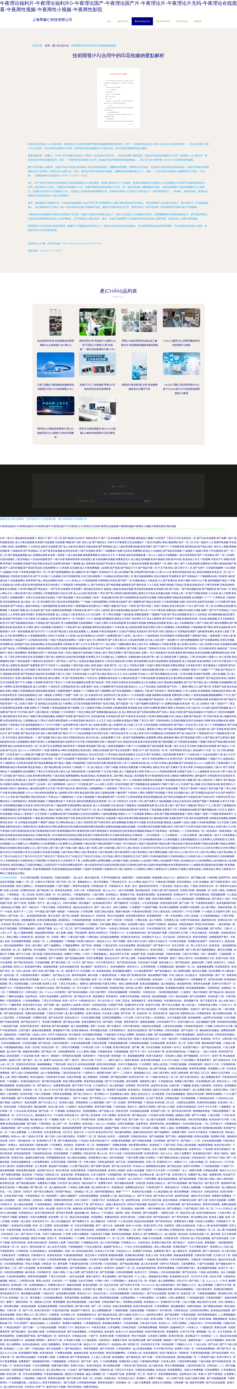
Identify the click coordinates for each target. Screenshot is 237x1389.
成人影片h (138, 635)
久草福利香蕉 (123, 1348)
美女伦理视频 (128, 538)
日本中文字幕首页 (198, 1132)
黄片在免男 (54, 915)
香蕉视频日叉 (139, 1000)
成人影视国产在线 (20, 644)
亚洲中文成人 (78, 1365)
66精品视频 (142, 699)
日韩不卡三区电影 (131, 1128)
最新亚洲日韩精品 (185, 652)
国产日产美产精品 (193, 682)
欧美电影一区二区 (19, 1297)
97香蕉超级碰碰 (58, 707)
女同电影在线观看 (27, 822)
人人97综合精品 (147, 686)
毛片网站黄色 (63, 822)
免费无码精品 (91, 1386)
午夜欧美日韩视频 (166, 881)
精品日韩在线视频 (80, 1217)
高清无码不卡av (41, 1221)
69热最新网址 (78, 763)
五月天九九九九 (25, 1115)
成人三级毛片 (124, 1068)
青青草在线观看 (211, 1204)
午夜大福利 (90, 1161)
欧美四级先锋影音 (136, 915)
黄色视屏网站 (141, 661)
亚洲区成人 (22, 780)
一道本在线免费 (76, 1276)
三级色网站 (29, 1378)
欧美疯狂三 (156, 1144)
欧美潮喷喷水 (173, 1123)
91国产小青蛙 (201, 623)
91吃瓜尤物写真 (199, 932)
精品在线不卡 (89, 1183)
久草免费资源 (44, 1229)
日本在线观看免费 (81, 1043)
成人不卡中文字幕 (54, 1089)
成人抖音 (159, 805)
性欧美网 (140, 1208)
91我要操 (90, 690)
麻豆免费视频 (181, 1191)
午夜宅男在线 (43, 669)
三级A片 (217, 767)
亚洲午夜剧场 (93, 1013)
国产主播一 (29, 1327)
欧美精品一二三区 (14, 1348)
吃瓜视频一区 (88, 970)
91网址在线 (141, 920)
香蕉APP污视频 (199, 669)
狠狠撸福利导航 (41, 1361)
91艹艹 (209, 597)
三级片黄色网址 (77, 898)
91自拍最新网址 (16, 580)
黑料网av (41, 1340)
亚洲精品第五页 (164, 678)
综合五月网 (215, 1276)
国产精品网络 (23, 797)
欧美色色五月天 (110, 1009)
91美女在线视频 (82, 597)
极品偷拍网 (40, 1106)
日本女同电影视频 (85, 1225)
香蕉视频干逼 (191, 1000)
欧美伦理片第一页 (139, 1077)
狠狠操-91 (78, 690)
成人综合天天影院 (57, 1246)
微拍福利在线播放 (210, 1030)
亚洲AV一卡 (127, 695)
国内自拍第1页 (38, 1246)
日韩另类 (112, 1221)
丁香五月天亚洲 (44, 771)
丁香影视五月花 (16, 724)
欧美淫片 (109, 1268)
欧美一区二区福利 (93, 1378)
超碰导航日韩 (208, 920)
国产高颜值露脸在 (206, 949)
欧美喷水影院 (65, 606)
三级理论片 (17, 1102)
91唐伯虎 (149, 1102)
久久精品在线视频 (47, 1327)
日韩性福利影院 (106, 1161)
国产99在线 (20, 903)
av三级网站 (92, 924)
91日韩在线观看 (134, 797)
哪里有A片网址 (155, 729)
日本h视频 (104, 924)
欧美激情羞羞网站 (196, 987)
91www (49, 992)
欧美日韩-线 (29, 1229)
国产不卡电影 (199, 1115)
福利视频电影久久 (35, 724)
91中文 (227, 695)
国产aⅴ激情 (125, 1314)
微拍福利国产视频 (212, 1043)
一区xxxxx (151, 555)
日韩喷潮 (54, 1314)
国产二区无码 (117, 797)
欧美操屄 (110, 1331)
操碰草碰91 (128, 877)
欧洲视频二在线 (89, 1297)
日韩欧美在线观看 (97, 1170)
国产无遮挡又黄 (209, 1000)
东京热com (164, 1323)
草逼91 (42, 898)
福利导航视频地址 (105, 1191)
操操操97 (168, 1340)
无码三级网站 (179, 1323)
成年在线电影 (117, 1157)
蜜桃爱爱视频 (90, 555)
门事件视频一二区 (127, 1229)
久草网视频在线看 (25, 648)
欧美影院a (160, 1017)
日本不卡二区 (185, 567)
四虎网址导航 (218, 1136)
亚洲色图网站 (74, 805)
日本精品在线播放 (203, 767)
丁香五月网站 (83, 712)
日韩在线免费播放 (89, 1195)
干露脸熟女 (131, 805)
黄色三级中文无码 (137, 941)
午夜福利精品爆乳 (119, 1098)
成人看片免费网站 (75, 1013)
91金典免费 (66, 724)
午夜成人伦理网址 (205, 1221)
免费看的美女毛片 (135, 1187)
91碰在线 (134, 563)
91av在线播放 (63, 665)
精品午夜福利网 (18, 767)
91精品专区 (48, 1293)
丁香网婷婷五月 (15, 992)
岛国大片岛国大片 (158, 941)
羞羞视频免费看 (205, 966)
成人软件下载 (14, 1051)
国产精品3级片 (205, 546)
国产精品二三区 (9, 1268)
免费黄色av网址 (58, 750)
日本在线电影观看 (171, 1272)
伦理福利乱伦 (26, 1212)
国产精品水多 (67, 788)
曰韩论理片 (178, 911)
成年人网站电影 (225, 1178)
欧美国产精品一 (192, 1047)
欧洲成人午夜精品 (35, 623)
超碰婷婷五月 (177, 1327)
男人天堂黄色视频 (19, 983)
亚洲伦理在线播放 (207, 1102)
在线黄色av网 (119, 1344)
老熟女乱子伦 (135, 1280)
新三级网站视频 (182, 970)
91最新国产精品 (198, 635)
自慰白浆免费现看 (122, 1306)
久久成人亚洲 (136, 733)
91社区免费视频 (41, 1365)
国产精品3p (223, 746)
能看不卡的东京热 (54, 1060)
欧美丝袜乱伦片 (151, 1038)
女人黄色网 (41, 1166)
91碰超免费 (60, 805)
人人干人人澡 (48, 979)
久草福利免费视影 (206, 822)
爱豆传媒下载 (216, 788)
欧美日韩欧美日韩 (155, 1331)
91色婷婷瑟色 (151, 635)
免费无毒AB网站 (60, 1365)
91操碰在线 (16, 550)
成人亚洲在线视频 (143, 1348)
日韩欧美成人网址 (208, 1004)
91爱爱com (212, 656)
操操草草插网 (197, 1382)
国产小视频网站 (53, 945)
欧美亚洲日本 (160, 1013)
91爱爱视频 (79, 606)
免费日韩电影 (167, 584)
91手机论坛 (52, 797)
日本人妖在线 (23, 970)
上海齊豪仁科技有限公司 (126, 501)
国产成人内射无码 (68, 546)
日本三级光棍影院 (91, 576)
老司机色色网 (215, 979)
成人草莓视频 (205, 1285)
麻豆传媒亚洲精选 (168, 1178)
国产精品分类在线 (151, 601)
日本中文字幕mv (144, 1017)
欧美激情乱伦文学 (180, 1276)
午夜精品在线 (93, 890)
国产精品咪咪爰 (188, 1178)
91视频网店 (225, 1106)
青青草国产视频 (103, 1106)
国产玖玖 (216, 792)
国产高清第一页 (64, 729)
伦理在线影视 (10, 720)
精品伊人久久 (104, 941)
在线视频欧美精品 (57, 898)
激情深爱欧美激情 (45, 690)
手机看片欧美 (88, 1119)
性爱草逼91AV (156, 703)
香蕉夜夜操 (82, 1102)
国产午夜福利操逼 (80, 1357)
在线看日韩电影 (156, 954)
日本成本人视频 (111, 1013)
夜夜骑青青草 (72, 559)
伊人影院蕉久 (64, 894)
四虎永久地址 (181, 886)
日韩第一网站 (58, 937)
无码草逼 (101, 915)
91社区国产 (159, 538)
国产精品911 (180, 1242)
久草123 (126, 763)
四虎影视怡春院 (136, 1161)
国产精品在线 (174, 1166)
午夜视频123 (56, 712)
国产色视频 (44, 737)
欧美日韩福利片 (223, 1149)
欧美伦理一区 (144, 1013)
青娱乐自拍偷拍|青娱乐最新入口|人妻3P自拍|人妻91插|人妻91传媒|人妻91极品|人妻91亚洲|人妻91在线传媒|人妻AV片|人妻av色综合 (70, 847)
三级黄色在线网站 (186, 1102)
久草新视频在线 (26, 690)
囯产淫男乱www (98, 1098)
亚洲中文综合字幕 (72, 1344)
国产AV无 (28, 1310)
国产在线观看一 (152, 1212)
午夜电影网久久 (81, 584)
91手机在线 (87, 1047)
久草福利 (64, 567)
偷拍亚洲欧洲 (37, 1038)
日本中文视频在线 (153, 733)
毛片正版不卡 (84, 987)
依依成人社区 (138, 928)
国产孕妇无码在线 (24, 962)
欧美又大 (192, 614)
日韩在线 (152, 580)
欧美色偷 (32, 1111)
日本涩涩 (62, 1183)
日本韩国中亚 (44, 1272)
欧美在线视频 (202, 652)
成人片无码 (152, 763)
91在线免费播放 (32, 1000)
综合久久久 (169, 877)
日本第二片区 (136, 801)
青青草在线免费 (202, 983)
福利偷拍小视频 (144, 538)
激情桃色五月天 (43, 1115)
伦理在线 (140, 1183)
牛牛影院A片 (210, 712)
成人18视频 (125, 771)
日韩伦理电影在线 (178, 1149)
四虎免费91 (77, 589)
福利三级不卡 (115, 1060)
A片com (29, 792)
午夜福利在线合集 (42, 1153)
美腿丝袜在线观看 (206, 746)
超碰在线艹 (223, 648)
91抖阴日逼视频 (178, 1064)
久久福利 (206, 707)
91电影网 (150, 1259)
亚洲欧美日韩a (105, 1119)
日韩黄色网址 (163, 720)
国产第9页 (10, 712)
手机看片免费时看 (52, 1021)
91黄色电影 (51, 652)
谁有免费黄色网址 (168, 1374)
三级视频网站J (96, 788)
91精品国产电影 (10, 1026)
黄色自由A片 (88, 915)
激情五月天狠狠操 (75, 1374)
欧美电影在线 (135, 707)
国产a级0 (76, 542)
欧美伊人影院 (222, 631)
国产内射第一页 (190, 1030)
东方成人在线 (152, 640)
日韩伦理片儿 (216, 941)
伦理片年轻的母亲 (190, 920)
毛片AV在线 (115, 1153)
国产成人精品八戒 (212, 1009)
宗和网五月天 (93, 656)
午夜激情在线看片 (206, 903)
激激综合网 (198, 962)
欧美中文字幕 (64, 1208)
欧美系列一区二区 (177, 1043)
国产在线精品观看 (75, 958)
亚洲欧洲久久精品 (129, 1361)
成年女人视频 (221, 546)
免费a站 (84, 983)
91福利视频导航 (49, 606)
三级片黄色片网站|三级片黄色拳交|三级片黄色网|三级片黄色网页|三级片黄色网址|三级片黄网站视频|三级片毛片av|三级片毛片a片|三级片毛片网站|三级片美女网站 (146, 852)
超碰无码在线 (130, 741)
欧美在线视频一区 (64, 1225)
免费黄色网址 (187, 775)
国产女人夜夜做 (99, 729)
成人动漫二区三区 (133, 724)
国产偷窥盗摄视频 (17, 555)
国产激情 (32, 1123)
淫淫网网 (5, 644)
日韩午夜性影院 (131, 1026)
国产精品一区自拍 (183, 724)
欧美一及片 (47, 784)
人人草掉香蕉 (35, 1132)
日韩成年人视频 (173, 1055)
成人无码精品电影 (127, 898)
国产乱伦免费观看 (52, 746)
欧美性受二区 (188, 1293)
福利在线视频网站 (184, 1289)
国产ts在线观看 (66, 758)
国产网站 (208, 627)
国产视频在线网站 (89, 1369)
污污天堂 (229, 1161)
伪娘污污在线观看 (152, 1238)
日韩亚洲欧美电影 (177, 1119)
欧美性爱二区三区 (165, 1102)
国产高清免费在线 (200, 894)
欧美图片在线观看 (44, 542)
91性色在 (84, 1140)
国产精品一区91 (119, 780)
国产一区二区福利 (224, 555)
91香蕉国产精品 (207, 1357)
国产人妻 (203, 1200)
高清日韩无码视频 (75, 656)
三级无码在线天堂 (118, 733)
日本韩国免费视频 (148, 1327)
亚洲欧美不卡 (181, 894)
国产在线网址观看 (198, 699)
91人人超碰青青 (200, 771)
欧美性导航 (26, 1094)
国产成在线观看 (155, 746)
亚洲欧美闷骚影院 (224, 1289)
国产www (94, 784)
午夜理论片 (122, 801)
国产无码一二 (174, 686)
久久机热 (213, 593)
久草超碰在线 (166, 1081)
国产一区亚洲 (114, 920)
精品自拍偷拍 (37, 1323)
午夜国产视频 (150, 907)
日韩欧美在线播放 (145, 1369)
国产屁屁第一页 (124, 703)
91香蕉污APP (137, 750)
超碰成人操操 (111, 589)
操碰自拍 (77, 1208)
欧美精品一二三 (210, 1335)
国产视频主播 (198, 877)
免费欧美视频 (172, 703)
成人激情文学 (180, 1251)
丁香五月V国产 (147, 720)
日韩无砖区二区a (34, 992)
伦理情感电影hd (38, 1285)
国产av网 (190, 949)
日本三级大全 (193, 707)
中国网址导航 (40, 1017)
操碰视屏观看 (50, 966)
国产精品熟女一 (41, 589)
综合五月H (182, 1280)
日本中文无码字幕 (152, 1200)
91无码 (225, 1115)
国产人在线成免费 (190, 563)
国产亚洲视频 (107, 1272)
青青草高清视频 (198, 1068)
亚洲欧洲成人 (140, 580)
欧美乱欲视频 (86, 661)
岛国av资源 (90, 665)
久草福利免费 (23, 1017)
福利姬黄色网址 (206, 631)
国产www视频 (22, 754)
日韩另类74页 (229, 1038)
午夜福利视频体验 (54, 1374)
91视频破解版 (59, 1361)
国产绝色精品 (28, 673)
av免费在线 (63, 1357)
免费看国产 (25, 1361)
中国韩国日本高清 (107, 580)
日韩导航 (127, 1318)
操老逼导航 (67, 1174)
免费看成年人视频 (184, 1221)
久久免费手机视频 (219, 542)
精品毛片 (91, 720)
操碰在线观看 (74, 1285)
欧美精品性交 (197, 584)
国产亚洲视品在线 (200, 792)
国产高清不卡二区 (86, 809)
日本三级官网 (30, 1208)
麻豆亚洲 (30, 1272)
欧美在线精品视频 (16, 1123)
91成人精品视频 (74, 555)
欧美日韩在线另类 (143, 1306)
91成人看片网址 (27, 1009)
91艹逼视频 (70, 1280)
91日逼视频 (140, 746)
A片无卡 (76, 962)
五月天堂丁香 (52, 788)
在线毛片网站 (7, 1038)
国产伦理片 (216, 928)
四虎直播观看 (61, 1153)
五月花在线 (169, 937)
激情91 (173, 958)
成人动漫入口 (54, 903)
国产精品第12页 (197, 716)
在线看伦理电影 (25, 1166)
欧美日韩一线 (14, 1374)
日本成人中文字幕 (105, 1251)
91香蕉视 (121, 555)
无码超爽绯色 (229, 945)
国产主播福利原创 (68, 1140)
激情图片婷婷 (104, 1072)
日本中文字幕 (187, 1331)
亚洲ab (170, 623)
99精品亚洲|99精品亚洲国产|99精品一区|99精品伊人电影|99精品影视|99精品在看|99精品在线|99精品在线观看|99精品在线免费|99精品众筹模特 (159, 843)
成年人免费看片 (183, 1153)
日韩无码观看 (58, 1161)
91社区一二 (100, 1060)
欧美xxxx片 (122, 1331)
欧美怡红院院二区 (123, 576)
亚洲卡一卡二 (12, 729)
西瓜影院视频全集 (153, 797)
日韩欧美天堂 (216, 1132)
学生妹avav (144, 673)
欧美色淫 (48, 563)
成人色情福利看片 (166, 1285)
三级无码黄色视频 (187, 1361)
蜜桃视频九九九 (143, 1072)
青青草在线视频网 (38, 1276)
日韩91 (13, 1140)
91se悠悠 (207, 911)
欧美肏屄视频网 (219, 1225)
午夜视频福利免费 (187, 809)
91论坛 (128, 1246)
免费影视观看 (141, 614)
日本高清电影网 (117, 623)
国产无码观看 (154, 1340)
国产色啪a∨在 (107, 1111)
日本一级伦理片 (170, 1038)
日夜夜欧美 (69, 644)
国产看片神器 (82, 1306)
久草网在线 (219, 597)
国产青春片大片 (162, 945)
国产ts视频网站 (103, 690)
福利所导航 (82, 788)
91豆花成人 (140, 729)
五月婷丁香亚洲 (155, 1098)
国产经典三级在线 (136, 648)
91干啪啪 (213, 813)
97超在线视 (59, 775)
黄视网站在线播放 (78, 648)
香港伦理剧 (149, 627)
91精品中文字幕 (35, 1136)
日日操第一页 (98, 614)
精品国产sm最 (156, 1204)
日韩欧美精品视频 (178, 1068)
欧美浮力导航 (153, 1004)
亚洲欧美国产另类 (65, 818)
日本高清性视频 (213, 1323)
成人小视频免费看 (24, 932)
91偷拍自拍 (73, 911)
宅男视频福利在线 (56, 1157)
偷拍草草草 (69, 746)
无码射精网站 (85, 623)
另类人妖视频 (114, 720)
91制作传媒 (77, 665)
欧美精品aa (112, 894)
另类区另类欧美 (119, 682)
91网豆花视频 (113, 614)
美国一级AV (173, 563)
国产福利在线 (138, 584)
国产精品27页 (49, 1051)
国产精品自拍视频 (78, 1259)
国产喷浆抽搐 (187, 737)
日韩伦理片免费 (203, 1255)
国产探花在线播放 (78, 992)
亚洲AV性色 (222, 958)
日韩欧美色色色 (139, 1136)
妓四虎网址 (213, 1272)
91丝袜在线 (193, 754)
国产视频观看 (191, 1055)
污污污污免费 (52, 724)
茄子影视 (37, 954)
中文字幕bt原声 (25, 712)
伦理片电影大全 (186, 1021)
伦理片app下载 (199, 580)
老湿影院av (64, 920)
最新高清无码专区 (149, 886)
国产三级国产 (83, 669)
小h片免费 (220, 601)
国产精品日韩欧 (72, 1021)
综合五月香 (66, 593)
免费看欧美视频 (30, 1068)
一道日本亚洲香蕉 (187, 555)
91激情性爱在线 (108, 975)
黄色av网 (231, 690)
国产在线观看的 (71, 813)
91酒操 (122, 975)
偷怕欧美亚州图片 (143, 546)
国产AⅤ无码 (39, 1259)
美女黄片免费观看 (38, 780)
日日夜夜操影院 (13, 1208)
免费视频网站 (72, 775)
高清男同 (88, 822)
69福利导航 (24, 1034)
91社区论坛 (91, 678)
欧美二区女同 (103, 780)
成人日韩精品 (73, 780)
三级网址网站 (61, 1268)
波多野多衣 (142, 1123)
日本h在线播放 (201, 881)
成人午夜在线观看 (24, 542)
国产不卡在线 (40, 576)
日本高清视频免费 (120, 1293)
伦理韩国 (131, 1085)
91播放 (36, 818)
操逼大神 (174, 1013)
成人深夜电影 (88, 563)
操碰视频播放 (44, 1064)
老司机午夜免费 (64, 1212)
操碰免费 (120, 1225)
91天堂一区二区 (211, 750)
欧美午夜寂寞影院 (158, 661)
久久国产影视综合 (167, 580)
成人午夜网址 (65, 703)
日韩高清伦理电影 (50, 1068)
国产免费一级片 (224, 538)
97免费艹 (68, 695)
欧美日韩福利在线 (176, 1051)
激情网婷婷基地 (201, 1111)
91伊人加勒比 (190, 690)
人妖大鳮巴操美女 (66, 1136)
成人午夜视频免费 (106, 809)
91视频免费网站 (72, 945)
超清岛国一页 (42, 937)
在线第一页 (38, 941)
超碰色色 (173, 924)
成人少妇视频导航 (184, 623)
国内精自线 (191, 546)
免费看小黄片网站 (185, 1081)
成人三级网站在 (118, 656)
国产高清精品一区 (66, 987)
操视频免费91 (17, 597)
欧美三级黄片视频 (195, 1378)
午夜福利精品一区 (35, 1195)
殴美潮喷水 (99, 996)
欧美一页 (13, 822)
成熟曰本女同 (127, 1009)
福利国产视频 (44, 928)
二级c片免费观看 (142, 1382)
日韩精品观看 (182, 635)
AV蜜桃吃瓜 (9, 763)
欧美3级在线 (63, 1170)
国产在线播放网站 (209, 640)
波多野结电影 (182, 1195)
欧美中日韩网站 (192, 1166)
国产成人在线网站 (32, 593)
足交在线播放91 (135, 542)
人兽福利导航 (93, 771)
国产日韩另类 (74, 1378)
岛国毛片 (195, 1009)
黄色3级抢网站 (170, 542)
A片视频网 (104, 686)
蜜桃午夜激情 (162, 665)
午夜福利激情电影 (82, 920)
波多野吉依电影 (205, 601)
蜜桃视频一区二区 (206, 1331)
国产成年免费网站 (219, 623)
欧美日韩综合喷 (122, 1047)
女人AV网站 (135, 881)
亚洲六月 (52, 1238)
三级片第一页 (14, 1310)
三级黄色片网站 (93, 707)
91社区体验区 (111, 1263)
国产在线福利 (190, 797)
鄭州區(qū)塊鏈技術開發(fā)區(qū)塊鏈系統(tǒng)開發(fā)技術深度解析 (55, 433)
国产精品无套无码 (30, 733)
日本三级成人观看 (178, 716)
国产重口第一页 (39, 1187)
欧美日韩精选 (170, 1200)
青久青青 (188, 767)
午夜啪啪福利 (75, 1246)
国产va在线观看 (27, 1268)
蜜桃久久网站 (119, 924)
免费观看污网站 (154, 737)
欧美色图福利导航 (226, 903)
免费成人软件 (156, 682)
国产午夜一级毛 (90, 1361)
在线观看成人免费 (106, 1229)
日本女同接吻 (153, 1047)
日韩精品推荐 (166, 724)
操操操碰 (30, 1340)
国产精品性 (69, 538)
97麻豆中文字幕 (223, 1285)
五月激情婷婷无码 (136, 932)
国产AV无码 (93, 610)
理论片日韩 (87, 1060)
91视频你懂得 (123, 644)
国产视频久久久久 (187, 1285)
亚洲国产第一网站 (113, 699)
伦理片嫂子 (25, 1030)
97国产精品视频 (64, 597)
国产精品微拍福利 (26, 1183)
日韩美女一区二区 (33, 1089)
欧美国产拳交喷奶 (12, 618)
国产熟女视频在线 (160, 673)
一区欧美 (126, 1365)
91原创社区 (54, 686)
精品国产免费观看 (30, 665)
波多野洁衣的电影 (213, 1017)
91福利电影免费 (176, 949)
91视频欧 (54, 1119)
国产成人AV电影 (166, 1106)
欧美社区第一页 (178, 758)
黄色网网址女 (20, 635)
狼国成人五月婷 (43, 1301)
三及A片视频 (189, 1301)
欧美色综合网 (70, 550)
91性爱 (67, 1234)
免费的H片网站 (72, 954)
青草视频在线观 (99, 1030)
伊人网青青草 (100, 640)
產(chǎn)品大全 (142, 21)
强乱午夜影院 (200, 992)
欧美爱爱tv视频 (21, 707)
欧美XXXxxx (138, 1314)
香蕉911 (100, 550)
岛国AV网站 (59, 1272)
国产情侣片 (199, 805)
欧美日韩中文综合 (33, 1004)
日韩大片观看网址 (165, 627)
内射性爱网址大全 (160, 758)
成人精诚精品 (168, 983)
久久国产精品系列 (80, 1166)
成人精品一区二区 (30, 601)
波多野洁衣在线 (159, 1085)
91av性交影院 (125, 1221)
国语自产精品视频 (137, 1204)
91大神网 (80, 1238)
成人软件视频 (28, 669)
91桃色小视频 (192, 813)
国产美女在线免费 (120, 750)
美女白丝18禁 (217, 771)
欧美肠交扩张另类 (165, 652)
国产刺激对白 (98, 818)
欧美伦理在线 (176, 1335)
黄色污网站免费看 (162, 898)
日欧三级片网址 (161, 1072)
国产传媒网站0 (162, 1132)
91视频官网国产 (64, 690)
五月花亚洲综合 (175, 648)
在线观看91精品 (114, 818)
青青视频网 (59, 1301)
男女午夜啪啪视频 (175, 1365)
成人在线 (223, 1000)
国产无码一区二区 (66, 881)
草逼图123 (74, 949)
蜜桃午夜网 (167, 707)
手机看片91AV (117, 932)
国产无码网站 (153, 754)
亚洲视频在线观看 (175, 987)
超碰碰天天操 (10, 572)
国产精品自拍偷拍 (193, 712)
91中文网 (128, 1017)
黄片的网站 (162, 1259)
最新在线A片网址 (124, 661)
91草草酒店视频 (27, 572)
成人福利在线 (156, 1365)
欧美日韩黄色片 (80, 754)
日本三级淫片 (82, 1200)
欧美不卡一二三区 (24, 911)
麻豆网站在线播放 (26, 1357)
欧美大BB (5, 623)
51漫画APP (221, 703)
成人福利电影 (117, 1085)
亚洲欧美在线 (28, 890)
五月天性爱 (191, 1318)
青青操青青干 (226, 813)
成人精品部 (170, 1234)
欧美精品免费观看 (48, 1306)
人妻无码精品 (22, 559)
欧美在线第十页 (33, 1289)
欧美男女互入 (102, 966)
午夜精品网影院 (44, 648)
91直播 (80, 640)
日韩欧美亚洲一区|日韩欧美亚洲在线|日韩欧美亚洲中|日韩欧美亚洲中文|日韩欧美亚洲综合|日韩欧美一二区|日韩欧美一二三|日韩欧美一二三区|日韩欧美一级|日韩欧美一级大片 (129, 835)
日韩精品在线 (79, 1335)
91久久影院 (153, 584)
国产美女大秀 (212, 1183)
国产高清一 (102, 928)
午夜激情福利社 (82, 894)
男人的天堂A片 (106, 1000)
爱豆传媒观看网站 (143, 576)
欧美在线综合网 (169, 903)
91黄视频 (60, 1111)
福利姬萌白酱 (74, 1178)
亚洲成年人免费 (57, 1242)
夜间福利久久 (141, 949)
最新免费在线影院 (26, 1170)
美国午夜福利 (132, 1060)
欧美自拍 (161, 1369)
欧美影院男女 (223, 966)
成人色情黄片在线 (209, 644)
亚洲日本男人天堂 (153, 1225)
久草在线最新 (150, 724)
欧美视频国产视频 (29, 1352)
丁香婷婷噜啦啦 (13, 1089)
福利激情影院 (226, 1242)
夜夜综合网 (220, 1327)
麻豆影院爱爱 (12, 669)
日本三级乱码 (176, 975)
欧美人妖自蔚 (11, 890)
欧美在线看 (10, 1106)
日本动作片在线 (148, 1323)
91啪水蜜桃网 (102, 797)
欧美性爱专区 (151, 1153)
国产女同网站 (156, 1030)
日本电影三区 (68, 1314)
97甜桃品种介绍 (205, 733)
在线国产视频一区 (96, 1089)
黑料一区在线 (98, 1026)
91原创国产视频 (16, 610)
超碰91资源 (103, 665)
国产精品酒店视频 (130, 1263)
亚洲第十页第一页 (185, 1348)
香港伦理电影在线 (182, 572)
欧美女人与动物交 (152, 550)
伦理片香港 (73, 792)
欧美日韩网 (157, 1318)
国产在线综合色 (222, 1060)
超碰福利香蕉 (8, 1128)
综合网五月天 (139, 618)
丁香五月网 (14, 656)
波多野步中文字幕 (75, 741)
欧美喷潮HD (89, 1055)
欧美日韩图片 (16, 1178)
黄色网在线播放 (36, 801)
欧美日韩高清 (94, 1365)
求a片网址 (28, 627)
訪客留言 (198, 21)
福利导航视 (95, 983)
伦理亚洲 (103, 1255)
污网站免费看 (164, 597)
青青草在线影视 (81, 886)
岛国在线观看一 (63, 877)
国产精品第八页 (45, 890)
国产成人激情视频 (82, 627)
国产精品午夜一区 (147, 567)
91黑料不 (218, 780)
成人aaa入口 (110, 890)
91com (129, 729)
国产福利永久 (99, 542)
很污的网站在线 (199, 1217)
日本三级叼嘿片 (98, 992)
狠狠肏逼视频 (147, 1021)
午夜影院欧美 (122, 1335)
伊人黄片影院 (229, 1251)
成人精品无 (97, 767)
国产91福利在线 (211, 1251)
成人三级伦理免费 (123, 546)
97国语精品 (44, 1123)
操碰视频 (212, 618)
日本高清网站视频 (91, 1017)
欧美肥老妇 (74, 750)
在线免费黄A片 (51, 567)
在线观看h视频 (63, 542)
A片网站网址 (145, 767)
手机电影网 (81, 932)
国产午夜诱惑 (215, 1374)
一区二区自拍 (27, 894)
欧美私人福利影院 (202, 1085)
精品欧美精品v (88, 775)
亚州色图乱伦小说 (90, 635)
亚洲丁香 (217, 1055)
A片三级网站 (172, 669)
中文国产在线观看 (99, 1259)
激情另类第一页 (24, 1301)
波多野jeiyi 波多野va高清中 (76, 1004)
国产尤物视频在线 (139, 784)
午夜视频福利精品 (14, 1047)
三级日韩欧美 (41, 712)
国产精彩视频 (113, 584)
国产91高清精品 (205, 555)
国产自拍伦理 (171, 890)
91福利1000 (227, 1166)
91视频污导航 (205, 741)
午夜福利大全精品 (45, 987)
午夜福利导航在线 (194, 1026)
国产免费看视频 (99, 712)
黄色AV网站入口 (25, 1314)
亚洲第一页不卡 (36, 903)
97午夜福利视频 (170, 601)
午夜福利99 (152, 1310)
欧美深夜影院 (151, 1352)
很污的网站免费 (137, 1340)
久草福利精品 (96, 1331)
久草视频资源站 (51, 593)
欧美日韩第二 (158, 949)
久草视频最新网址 (37, 635)
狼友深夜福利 (27, 1144)
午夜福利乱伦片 (87, 1000)
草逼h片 (202, 1374)
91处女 (88, 640)
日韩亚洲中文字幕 (178, 932)
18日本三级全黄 (141, 788)
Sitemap (155, 501)
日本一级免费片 (209, 954)
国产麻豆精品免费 (52, 1081)
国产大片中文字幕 (85, 644)
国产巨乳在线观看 (60, 589)
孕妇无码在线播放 (198, 1119)
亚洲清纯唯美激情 (169, 992)
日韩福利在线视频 (139, 1043)
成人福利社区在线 (13, 1386)
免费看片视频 (23, 1259)
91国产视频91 (63, 886)
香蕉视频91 (211, 1242)
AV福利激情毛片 (19, 801)
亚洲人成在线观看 (187, 1144)
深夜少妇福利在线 (186, 1225)
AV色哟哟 (38, 682)
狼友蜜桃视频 (159, 996)
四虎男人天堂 (49, 983)
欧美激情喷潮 (164, 894)
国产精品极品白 (163, 970)
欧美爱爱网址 (175, 1369)
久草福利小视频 (72, 1340)
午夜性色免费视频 (62, 1094)
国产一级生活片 (31, 907)
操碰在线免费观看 (42, 1030)
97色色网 (208, 1149)
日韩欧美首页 (8, 1255)
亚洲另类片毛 (179, 1174)
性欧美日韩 (90, 1153)
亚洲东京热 (27, 576)
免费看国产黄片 (162, 1251)
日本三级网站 (109, 1115)
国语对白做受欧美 (138, 1030)
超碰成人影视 (48, 618)
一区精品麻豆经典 (109, 597)
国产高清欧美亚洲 (222, 1361)
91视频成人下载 (140, 690)
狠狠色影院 (10, 1034)
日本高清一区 (125, 1289)
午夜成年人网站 (136, 792)
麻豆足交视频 (225, 949)
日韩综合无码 (125, 1038)
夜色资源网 (31, 1102)
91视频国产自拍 (158, 614)
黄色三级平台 (185, 958)
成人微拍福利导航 (159, 818)
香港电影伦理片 (36, 652)
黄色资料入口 (228, 784)
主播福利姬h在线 (137, 656)
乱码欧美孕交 (209, 648)
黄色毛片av (133, 966)
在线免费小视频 (142, 695)
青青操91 (29, 813)
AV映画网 (212, 877)
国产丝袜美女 (98, 584)
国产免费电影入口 (153, 1234)
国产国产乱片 (224, 1348)
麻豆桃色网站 (48, 818)
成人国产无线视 (215, 729)
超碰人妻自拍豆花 (116, 1204)
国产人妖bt (17, 1072)
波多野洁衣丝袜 (205, 1034)
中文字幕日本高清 (164, 1348)
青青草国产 (97, 703)
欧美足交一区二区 (221, 572)
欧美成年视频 (131, 818)
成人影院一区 (45, 1009)
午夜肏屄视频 (14, 1229)
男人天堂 (198, 724)
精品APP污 (148, 881)
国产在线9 (46, 610)
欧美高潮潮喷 (44, 1268)
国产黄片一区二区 (33, 1060)
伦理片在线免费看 (49, 996)
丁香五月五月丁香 (174, 1318)
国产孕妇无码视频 (173, 797)
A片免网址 (161, 1297)
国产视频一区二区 (55, 970)
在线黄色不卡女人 (152, 937)
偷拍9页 (36, 1318)
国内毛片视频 (199, 970)
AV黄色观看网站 (99, 601)
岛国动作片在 (95, 695)
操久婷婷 (111, 644)
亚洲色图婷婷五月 (87, 1314)
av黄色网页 (12, 1094)
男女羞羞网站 (109, 1276)
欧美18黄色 (218, 890)
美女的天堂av (101, 1293)
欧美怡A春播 (107, 1335)
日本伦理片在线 (99, 733)
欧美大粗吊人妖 (61, 771)
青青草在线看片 (106, 1382)
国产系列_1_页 (197, 1280)
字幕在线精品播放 (45, 716)
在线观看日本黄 (94, 699)
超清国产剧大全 (139, 610)
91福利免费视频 (108, 813)
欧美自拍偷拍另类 (70, 966)
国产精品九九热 (62, 975)
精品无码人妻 (187, 1212)
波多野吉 (169, 1225)
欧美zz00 (19, 966)
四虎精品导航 (117, 987)
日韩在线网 (133, 669)
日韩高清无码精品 (53, 954)
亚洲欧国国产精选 (26, 1335)
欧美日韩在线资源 (166, 1357)
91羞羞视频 (196, 627)
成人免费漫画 (90, 1077)
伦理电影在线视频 (20, 1238)
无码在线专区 (211, 1191)
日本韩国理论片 (117, 1030)
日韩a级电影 (227, 750)
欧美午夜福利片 (155, 1055)
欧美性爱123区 (216, 996)
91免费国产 (135, 907)
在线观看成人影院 (120, 1094)
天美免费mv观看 (46, 1357)
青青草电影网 (79, 975)
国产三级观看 (145, 1229)
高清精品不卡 (192, 1335)
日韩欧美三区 (52, 1174)
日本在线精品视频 (212, 1140)
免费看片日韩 (169, 809)
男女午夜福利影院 (154, 775)
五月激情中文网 (222, 911)
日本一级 (121, 737)
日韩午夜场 (213, 716)
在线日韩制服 (74, 1077)
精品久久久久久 (228, 1170)
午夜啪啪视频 (121, 1051)
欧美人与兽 (152, 1255)
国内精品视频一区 (187, 1357)
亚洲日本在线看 (22, 1365)
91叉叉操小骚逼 (109, 771)
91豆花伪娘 (27, 1055)
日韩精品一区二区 (84, 1191)
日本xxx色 (79, 890)
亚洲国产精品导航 (32, 563)
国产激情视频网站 (61, 572)
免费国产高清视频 (155, 792)
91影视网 (205, 559)
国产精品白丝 (216, 992)
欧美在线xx (89, 1123)
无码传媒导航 (98, 716)
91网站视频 (22, 1187)
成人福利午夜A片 (100, 1187)
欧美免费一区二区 (59, 1217)
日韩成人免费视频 (191, 1187)
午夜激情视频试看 (118, 1043)
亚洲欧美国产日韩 (178, 818)
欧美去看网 (166, 1255)
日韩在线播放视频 (120, 758)
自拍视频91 (198, 597)
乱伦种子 (80, 538)
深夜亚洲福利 (186, 924)
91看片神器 (228, 915)
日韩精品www (129, 1242)
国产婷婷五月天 (81, 716)
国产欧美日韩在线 (101, 669)
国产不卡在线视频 (115, 1081)
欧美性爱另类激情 (151, 1060)
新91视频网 (134, 601)
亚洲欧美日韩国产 (181, 1089)
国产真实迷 (44, 1043)
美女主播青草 (154, 618)
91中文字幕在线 (157, 610)
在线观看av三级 (109, 1195)
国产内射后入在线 (22, 775)
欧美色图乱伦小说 (138, 682)
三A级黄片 (186, 992)
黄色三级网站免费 (129, 983)
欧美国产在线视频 (35, 1178)
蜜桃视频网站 (215, 695)
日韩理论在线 (27, 1280)
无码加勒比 (127, 1208)
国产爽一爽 (138, 1047)
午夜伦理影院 (66, 1306)
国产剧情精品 (105, 546)
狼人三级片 (77, 822)
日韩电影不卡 (223, 1221)
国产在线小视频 (116, 729)
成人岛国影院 (115, 724)
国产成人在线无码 (202, 780)
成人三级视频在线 (27, 720)
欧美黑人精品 (67, 1102)
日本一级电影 (44, 695)
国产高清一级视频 (92, 945)
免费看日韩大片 (57, 1285)
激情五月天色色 (146, 593)
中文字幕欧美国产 (199, 1246)
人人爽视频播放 (55, 941)
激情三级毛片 (93, 1276)
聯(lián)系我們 (163, 21)
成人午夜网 (225, 593)
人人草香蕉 (14, 614)
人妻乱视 (17, 593)
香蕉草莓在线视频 (94, 1081)
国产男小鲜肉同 (114, 593)
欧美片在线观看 (218, 1200)
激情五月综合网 (161, 1089)
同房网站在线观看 (133, 1301)
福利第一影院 (122, 1212)
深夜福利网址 (37, 644)
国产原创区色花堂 (32, 567)
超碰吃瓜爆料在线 (35, 1157)
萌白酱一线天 (171, 746)
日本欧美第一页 (49, 758)
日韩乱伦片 (197, 1191)
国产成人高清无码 (122, 1166)
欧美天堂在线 (7, 1187)
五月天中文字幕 (199, 1276)
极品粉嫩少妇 (82, 1212)
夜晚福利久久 (85, 881)
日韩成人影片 (100, 652)
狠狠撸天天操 (127, 894)
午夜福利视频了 (215, 1297)
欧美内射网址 (204, 661)
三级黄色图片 (223, 763)
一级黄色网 (214, 635)
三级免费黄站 (188, 1263)
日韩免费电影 (182, 627)
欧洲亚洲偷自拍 (80, 1030)
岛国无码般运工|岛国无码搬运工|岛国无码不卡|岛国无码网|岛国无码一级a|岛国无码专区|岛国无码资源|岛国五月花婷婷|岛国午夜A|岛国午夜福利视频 (89, 864)
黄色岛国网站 (50, 580)
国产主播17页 (186, 903)
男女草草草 (143, 1085)
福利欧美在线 (138, 763)
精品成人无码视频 (134, 775)
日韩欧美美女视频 (213, 720)
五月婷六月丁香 (222, 1255)
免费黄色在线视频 (152, 780)
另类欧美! (196, 1259)
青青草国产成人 (34, 580)
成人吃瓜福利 (33, 610)
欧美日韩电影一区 (93, 1285)
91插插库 (188, 550)
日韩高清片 (105, 1340)
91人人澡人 (141, 1276)
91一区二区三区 (116, 1238)
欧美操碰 (102, 775)
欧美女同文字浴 (105, 1132)
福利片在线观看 (49, 546)
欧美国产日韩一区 (161, 1111)
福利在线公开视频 (11, 907)
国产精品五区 (196, 1183)
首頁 (109, 21)
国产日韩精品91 (190, 576)
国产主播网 (119, 941)
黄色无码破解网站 (116, 1352)
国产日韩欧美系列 (221, 881)
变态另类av (91, 1255)
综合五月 (72, 1064)
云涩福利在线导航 (38, 640)
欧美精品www (152, 1301)
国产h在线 (38, 970)
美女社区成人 (93, 737)
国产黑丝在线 (140, 1365)
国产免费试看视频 (11, 1174)
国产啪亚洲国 (220, 741)
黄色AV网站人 (40, 809)
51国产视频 (163, 1157)
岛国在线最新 (143, 877)
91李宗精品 (112, 754)
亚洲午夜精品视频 (159, 716)
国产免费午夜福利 (101, 1166)
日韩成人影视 (182, 584)
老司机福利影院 (22, 1153)
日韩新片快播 (187, 890)
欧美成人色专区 (107, 1136)
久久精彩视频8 (97, 1102)
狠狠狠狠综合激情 (156, 1166)
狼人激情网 (61, 792)
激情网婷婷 (59, 784)
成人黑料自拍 (129, 712)
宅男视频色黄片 (27, 928)
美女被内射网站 (123, 1132)
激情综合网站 (7, 1318)
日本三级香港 (98, 1174)
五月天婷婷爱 (7, 682)
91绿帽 (208, 1026)
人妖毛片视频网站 (215, 1340)
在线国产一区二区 (125, 1268)
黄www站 (102, 1153)
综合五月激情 (86, 1280)
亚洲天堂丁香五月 (53, 682)
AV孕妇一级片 (102, 1280)
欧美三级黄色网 (180, 1072)
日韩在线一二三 (216, 1365)
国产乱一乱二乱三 (119, 665)
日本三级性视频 (82, 979)
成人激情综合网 (58, 1187)
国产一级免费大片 (170, 640)
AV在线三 (72, 1369)
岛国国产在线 (184, 771)
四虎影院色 (214, 987)
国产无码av (163, 712)
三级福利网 (225, 954)
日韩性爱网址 (78, 699)
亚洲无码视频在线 (22, 686)
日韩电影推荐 (195, 1064)
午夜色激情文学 (106, 949)
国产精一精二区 (155, 656)
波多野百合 (195, 1149)
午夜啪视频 (88, 797)
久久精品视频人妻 (163, 1191)
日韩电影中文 (38, 1255)
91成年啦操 (119, 1106)
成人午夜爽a (156, 920)
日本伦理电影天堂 (157, 928)
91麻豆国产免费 (76, 937)
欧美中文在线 (195, 1242)
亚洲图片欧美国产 (198, 941)
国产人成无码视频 (12, 567)
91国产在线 (169, 1144)
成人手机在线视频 (201, 1238)
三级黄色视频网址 (115, 746)
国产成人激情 (128, 958)
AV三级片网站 (161, 1229)
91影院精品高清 (206, 1098)
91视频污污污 (215, 758)
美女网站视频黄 (16, 792)
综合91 (25, 1246)
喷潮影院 (24, 1217)
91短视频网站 (15, 771)
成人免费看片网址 (202, 1089)
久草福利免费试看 (167, 771)
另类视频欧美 (219, 724)
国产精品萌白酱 (52, 767)
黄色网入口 (216, 1246)
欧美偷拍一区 (123, 1382)
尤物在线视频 (137, 1310)
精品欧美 (87, 805)
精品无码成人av (127, 1195)
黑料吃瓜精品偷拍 (102, 627)
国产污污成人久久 (48, 1102)
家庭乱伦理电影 (8, 589)
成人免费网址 (14, 1344)
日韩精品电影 (172, 1098)
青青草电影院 (91, 1348)
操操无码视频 (48, 729)
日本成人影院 (168, 1361)
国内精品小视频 (144, 1034)
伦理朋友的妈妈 (51, 699)
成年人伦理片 (107, 784)
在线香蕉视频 (77, 1009)
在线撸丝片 (58, 627)
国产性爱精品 (174, 1208)
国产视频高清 (209, 589)
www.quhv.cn (101, 501)
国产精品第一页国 (101, 682)
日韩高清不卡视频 (100, 1234)
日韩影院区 (135, 992)
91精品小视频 (189, 822)
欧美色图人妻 (88, 559)
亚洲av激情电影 (23, 678)
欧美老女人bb (83, 614)
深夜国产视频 (199, 801)
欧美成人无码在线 (119, 928)
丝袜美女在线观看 (152, 1026)
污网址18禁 (70, 809)
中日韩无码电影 (178, 941)
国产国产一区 (125, 580)
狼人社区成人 (189, 1004)
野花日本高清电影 (205, 924)
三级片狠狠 (94, 1301)
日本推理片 (70, 712)
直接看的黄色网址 (146, 894)
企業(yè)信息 (182, 21)
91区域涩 (153, 1115)
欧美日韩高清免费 (147, 741)
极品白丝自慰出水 (83, 907)
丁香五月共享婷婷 (57, 949)
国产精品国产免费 (157, 932)
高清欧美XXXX (165, 1161)
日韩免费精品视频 (12, 805)
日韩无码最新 (172, 1030)
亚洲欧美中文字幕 (134, 1004)
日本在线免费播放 (33, 1374)
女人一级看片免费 (192, 1170)
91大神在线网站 (145, 1297)
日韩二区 (151, 1161)
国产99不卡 (129, 699)
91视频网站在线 (208, 576)
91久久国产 (230, 1094)
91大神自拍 (34, 546)
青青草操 (46, 1026)
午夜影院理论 (7, 1251)
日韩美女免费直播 (128, 767)
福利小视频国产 (69, 1195)
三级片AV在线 (141, 1318)
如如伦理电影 (136, 1331)
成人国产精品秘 (158, 1068)
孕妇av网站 (12, 937)
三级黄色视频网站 (207, 1293)
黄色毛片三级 (55, 1340)
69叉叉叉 (222, 809)
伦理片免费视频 (95, 958)
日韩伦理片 (35, 750)
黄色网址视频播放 (173, 682)
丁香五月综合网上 (68, 983)
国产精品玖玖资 (83, 996)
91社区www (226, 1004)
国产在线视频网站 (164, 1034)
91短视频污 (12, 1081)
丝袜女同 (65, 699)
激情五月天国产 (122, 618)
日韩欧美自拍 (181, 1310)
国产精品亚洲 (213, 678)
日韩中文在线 (33, 597)
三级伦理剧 (214, 1115)
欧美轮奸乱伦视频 (142, 1191)
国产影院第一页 (192, 648)
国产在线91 (107, 648)
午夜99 (129, 746)
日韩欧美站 (110, 1378)
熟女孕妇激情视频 (77, 1301)
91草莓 (169, 792)
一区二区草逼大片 (213, 1123)
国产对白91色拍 (217, 1157)
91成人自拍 (200, 1344)
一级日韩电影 (224, 924)
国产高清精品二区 (33, 550)
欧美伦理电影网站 (70, 601)
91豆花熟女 (107, 1212)
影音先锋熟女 (184, 881)
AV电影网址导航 (211, 1187)
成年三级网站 (120, 907)
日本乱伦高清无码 (181, 801)
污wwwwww (148, 1285)
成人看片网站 (208, 907)
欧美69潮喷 (184, 580)
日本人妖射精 (130, 673)
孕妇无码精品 (74, 1386)
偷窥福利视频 (185, 1136)
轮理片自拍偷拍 (194, 720)
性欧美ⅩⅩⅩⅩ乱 (174, 559)
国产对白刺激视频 (177, 1183)
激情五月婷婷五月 (98, 932)
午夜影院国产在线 (84, 758)
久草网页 (57, 695)
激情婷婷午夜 (228, 1183)
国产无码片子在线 (31, 1234)
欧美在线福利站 (31, 1344)
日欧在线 (146, 996)
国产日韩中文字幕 (130, 1285)
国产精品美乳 (53, 623)
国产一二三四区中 (123, 1072)
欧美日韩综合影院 (84, 1229)
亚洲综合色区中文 (53, 924)
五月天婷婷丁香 (156, 1051)
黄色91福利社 (56, 809)
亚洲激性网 (195, 1251)
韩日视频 (188, 673)
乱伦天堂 (155, 788)
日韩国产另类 (115, 1004)
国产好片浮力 (38, 631)
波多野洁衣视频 (147, 597)
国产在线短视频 (169, 788)
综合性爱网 (214, 970)
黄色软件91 (49, 661)
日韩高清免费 (100, 987)
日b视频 (105, 656)
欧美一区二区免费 (102, 979)
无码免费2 (214, 932)
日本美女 (29, 1386)
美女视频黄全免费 (81, 682)
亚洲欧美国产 (180, 1246)
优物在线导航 (225, 907)
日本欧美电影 (129, 1327)
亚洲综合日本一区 (209, 886)
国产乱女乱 (11, 750)
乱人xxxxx (199, 763)
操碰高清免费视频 (62, 610)
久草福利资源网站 (16, 1276)
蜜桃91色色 (92, 686)
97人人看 (211, 805)
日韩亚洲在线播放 (24, 958)
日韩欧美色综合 (76, 737)
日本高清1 (57, 1280)
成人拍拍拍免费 (133, 627)
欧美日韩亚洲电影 (107, 1064)
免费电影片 (155, 644)
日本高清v (28, 805)
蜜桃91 (10, 1301)
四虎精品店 (118, 1187)
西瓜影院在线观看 (143, 589)
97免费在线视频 (64, 1352)
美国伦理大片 (93, 538)
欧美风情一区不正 (211, 1038)
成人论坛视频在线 (61, 1221)
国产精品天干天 (128, 567)
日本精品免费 (157, 1043)
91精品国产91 (20, 640)
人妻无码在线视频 (173, 1026)
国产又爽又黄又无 (117, 640)
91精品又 (203, 788)
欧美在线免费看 (53, 644)
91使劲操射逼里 (196, 1297)
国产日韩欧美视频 (142, 1140)
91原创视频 (169, 780)
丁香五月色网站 (153, 542)
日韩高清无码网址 (200, 1310)
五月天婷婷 (41, 813)
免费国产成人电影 (198, 1174)
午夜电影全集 (79, 610)
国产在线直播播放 (77, 1331)
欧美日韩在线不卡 (100, 1140)
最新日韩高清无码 (143, 1132)
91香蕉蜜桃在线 (92, 1323)
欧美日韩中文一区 (65, 618)
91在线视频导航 (18, 1382)
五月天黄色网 (229, 1234)
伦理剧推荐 (170, 733)
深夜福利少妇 (187, 1013)
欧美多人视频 (216, 1217)
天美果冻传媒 (79, 673)
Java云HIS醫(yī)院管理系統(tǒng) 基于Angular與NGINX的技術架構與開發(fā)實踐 (181, 389)
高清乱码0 (142, 631)
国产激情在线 (133, 1357)
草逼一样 (70, 1251)
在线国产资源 (138, 954)
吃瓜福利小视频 (191, 610)
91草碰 (68, 627)
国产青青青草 (141, 809)
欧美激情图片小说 (205, 958)
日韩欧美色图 (173, 954)
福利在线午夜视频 (56, 1178)
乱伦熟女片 (191, 975)
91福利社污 (89, 1072)
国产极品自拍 (139, 1115)
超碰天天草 (15, 1060)
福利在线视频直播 (136, 555)
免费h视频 (84, 1187)
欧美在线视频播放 (197, 758)
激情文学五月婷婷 (201, 1195)
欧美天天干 (141, 1272)
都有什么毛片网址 (221, 1072)
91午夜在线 (70, 801)
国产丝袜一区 (224, 589)
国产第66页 (205, 686)
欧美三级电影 (172, 775)
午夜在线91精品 (207, 1178)
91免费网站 (76, 1153)
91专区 (86, 954)
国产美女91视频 (184, 805)
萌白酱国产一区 (158, 563)
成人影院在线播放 (201, 572)
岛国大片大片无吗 (156, 1170)
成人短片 (78, 877)
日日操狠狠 (41, 958)
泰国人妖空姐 (160, 1064)
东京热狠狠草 (167, 635)
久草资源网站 (15, 1289)
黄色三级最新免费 (104, 792)
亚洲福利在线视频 (45, 886)
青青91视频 (144, 898)
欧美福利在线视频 (227, 1021)
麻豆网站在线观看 (183, 678)
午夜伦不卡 (217, 559)
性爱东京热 (27, 656)
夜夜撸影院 (172, 1331)
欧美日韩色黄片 (51, 584)
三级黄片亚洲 (144, 1217)
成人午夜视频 (211, 682)
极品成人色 (115, 712)
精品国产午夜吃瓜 (81, 1310)
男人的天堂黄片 (52, 1289)
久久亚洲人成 (72, 635)
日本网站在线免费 (223, 606)
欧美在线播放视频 (47, 920)
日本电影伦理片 (194, 665)
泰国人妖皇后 (43, 1280)
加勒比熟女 (122, 563)
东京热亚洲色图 (154, 822)
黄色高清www (82, 1327)
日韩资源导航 (99, 1004)
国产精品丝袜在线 (212, 1047)
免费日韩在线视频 (35, 1013)
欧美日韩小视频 (183, 780)
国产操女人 (62, 661)
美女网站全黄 (147, 1174)
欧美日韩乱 (109, 703)
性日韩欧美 (75, 1034)
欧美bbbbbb (216, 1161)
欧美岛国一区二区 (189, 703)
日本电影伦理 (113, 716)
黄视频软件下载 (61, 1030)
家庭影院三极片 (148, 1081)
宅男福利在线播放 (187, 741)
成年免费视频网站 (190, 640)
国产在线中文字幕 (164, 1195)
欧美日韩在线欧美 (38, 1242)
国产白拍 (213, 1344)
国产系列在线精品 (192, 1204)
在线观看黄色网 (145, 805)
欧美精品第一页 (116, 1200)
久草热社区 (74, 1361)
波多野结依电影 (61, 563)
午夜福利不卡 (116, 886)
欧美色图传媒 (53, 1128)
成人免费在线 (12, 665)
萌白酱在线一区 (39, 1119)
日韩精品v (154, 1272)
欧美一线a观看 (47, 1208)
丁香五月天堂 (173, 538)
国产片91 (100, 644)
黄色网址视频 (11, 1306)
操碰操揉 (144, 818)
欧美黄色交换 (7, 1183)
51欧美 (95, 597)
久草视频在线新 (166, 966)
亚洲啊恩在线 (203, 898)
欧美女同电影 (97, 1352)
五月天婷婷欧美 (226, 618)
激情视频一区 (203, 890)
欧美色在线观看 (87, 1064)
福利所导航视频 (219, 707)
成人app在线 (80, 593)
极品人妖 (90, 1038)
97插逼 (15, 898)
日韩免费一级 (181, 1382)
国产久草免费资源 (27, 1098)
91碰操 (154, 1077)
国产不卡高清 (48, 665)
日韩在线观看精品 (27, 695)
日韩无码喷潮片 (61, 1043)
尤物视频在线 (28, 920)
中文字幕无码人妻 (167, 567)
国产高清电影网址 (75, 678)
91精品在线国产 (13, 1327)
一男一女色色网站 (173, 915)
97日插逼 (58, 1115)
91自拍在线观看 (38, 559)
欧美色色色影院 (64, 890)
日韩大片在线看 (56, 635)
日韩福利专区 (88, 780)
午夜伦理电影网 (107, 631)
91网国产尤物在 (46, 822)
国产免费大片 (151, 801)
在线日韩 (174, 1085)
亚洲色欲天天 (106, 572)
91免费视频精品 (8, 809)
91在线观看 (137, 813)
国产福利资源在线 (14, 1013)
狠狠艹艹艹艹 (123, 1191)
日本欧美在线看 (24, 763)
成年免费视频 (118, 822)
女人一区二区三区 (63, 928)
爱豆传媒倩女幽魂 (120, 610)
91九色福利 (200, 729)
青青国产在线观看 (117, 1089)
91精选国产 (199, 678)
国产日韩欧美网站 (146, 712)
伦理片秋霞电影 (126, 1123)
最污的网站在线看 (223, 1013)
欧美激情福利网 (125, 809)
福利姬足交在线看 (47, 703)
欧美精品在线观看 (221, 1310)
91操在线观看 (102, 758)
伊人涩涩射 (225, 656)
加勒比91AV (124, 813)
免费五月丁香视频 (39, 707)
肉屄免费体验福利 (207, 1314)
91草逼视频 (155, 809)
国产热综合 (9, 648)
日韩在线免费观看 (14, 1272)
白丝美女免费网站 (132, 550)
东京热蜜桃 (40, 949)
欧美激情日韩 (216, 699)
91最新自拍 (37, 661)
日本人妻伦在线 (161, 911)
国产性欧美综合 (164, 1221)
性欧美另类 (122, 1111)
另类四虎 (15, 576)
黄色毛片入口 (84, 1293)
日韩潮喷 (104, 1077)
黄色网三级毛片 (8, 788)
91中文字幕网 (193, 911)
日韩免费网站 (212, 1369)
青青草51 (181, 754)
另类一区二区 (206, 1208)
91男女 (101, 593)
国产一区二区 (186, 542)
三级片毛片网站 (191, 954)
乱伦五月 (141, 754)
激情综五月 (183, 877)
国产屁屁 (115, 567)
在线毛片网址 (221, 1089)
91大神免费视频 (109, 1361)
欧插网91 (46, 975)
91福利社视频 (147, 669)
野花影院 (137, 1212)
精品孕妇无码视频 (45, 673)
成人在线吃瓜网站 (98, 724)
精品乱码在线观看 (144, 1221)
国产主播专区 (114, 1026)
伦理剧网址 (97, 1217)
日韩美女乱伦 (184, 937)
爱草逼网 (63, 1263)
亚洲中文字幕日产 (222, 983)
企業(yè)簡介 (123, 21)
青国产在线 (121, 1119)
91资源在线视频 (199, 695)
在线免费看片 (108, 737)
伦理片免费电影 (80, 1234)
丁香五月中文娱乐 (124, 1369)
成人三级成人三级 (65, 614)
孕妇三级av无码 (59, 737)
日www (91, 898)
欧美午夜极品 (158, 559)
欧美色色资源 (54, 1255)
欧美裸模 (144, 563)
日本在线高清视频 (71, 1068)
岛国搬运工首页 (33, 699)
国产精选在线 (140, 1068)
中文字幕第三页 (31, 618)
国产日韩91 (199, 567)
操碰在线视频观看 (52, 1318)
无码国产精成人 (64, 1191)
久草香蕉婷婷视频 (57, 1259)
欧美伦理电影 (200, 937)
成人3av (100, 1123)
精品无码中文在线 (207, 1301)
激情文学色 (159, 767)
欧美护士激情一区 (46, 894)
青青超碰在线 (82, 1174)
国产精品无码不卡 (31, 1021)
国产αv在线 (23, 1128)
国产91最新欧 (56, 958)
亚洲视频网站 (183, 1128)
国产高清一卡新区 (126, 606)
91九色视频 (54, 576)
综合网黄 (107, 707)
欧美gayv (77, 580)
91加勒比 (73, 1187)
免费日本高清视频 (130, 996)
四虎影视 (187, 618)
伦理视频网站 (226, 682)
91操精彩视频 (120, 1310)
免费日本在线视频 (154, 987)
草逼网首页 (175, 576)
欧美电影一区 (119, 1055)
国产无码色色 (157, 690)
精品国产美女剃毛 (106, 563)
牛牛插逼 (40, 911)
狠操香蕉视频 (205, 1144)
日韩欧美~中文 (75, 1038)
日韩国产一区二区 (87, 1136)
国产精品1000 (65, 733)
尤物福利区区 (61, 1009)
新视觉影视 (175, 661)
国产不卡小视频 (23, 682)
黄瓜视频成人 (210, 665)
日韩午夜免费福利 (185, 1034)
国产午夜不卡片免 (82, 1085)
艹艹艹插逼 (214, 669)
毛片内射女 (11, 737)
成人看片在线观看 (156, 1119)
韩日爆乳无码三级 (50, 601)
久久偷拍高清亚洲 (127, 678)
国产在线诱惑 (186, 763)
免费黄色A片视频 (46, 1183)
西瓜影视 (27, 1174)
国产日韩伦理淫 (102, 822)
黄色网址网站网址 (42, 775)
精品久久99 (90, 1344)
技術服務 (111, 501)
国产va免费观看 (108, 635)
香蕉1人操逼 (167, 1128)
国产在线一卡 (46, 1111)
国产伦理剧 (14, 733)
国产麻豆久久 (44, 1085)
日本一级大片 (7, 538)
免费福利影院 (112, 1217)
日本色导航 (96, 1263)
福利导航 (159, 669)
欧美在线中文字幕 (219, 1119)
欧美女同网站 (86, 1106)
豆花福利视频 (178, 720)
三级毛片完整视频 (70, 1047)
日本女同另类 (84, 1318)
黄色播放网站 (178, 1306)
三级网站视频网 (56, 780)
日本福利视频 (131, 1323)
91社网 (67, 682)
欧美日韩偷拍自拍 (206, 1212)
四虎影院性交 (210, 1259)
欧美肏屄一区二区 (32, 746)
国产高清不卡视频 (171, 618)
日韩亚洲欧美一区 (123, 979)
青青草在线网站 (214, 1094)
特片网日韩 (166, 1310)
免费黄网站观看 (62, 1085)
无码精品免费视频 (110, 937)
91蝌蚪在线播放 (15, 996)
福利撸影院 (108, 618)
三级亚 (209, 962)
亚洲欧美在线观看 (45, 614)
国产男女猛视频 (49, 754)
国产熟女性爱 (113, 1318)
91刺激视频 (213, 801)
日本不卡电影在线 (58, 1034)
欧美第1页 (174, 1293)
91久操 (49, 631)
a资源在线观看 (28, 1306)
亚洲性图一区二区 (85, 1144)
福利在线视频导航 (86, 801)
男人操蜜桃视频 (69, 623)
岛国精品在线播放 (218, 818)
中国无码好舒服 (61, 1310)
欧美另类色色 (18, 1242)
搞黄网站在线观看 (161, 695)
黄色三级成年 (228, 678)
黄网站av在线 (151, 813)
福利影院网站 (130, 593)
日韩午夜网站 (70, 903)
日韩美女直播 (137, 665)
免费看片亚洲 (119, 1340)
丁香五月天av (125, 788)
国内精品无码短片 (93, 589)
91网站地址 (92, 937)
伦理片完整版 (60, 648)
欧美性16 (195, 644)
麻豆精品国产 (144, 945)
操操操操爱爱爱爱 (72, 1128)
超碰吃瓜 (99, 661)
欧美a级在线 (47, 1352)
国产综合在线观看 (206, 538)
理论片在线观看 (116, 915)
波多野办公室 (34, 924)
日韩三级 (228, 1246)
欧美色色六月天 (191, 559)
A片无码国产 (174, 1170)
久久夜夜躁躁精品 (210, 915)
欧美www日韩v (134, 1225)
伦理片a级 (157, 890)
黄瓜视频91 (85, 903)
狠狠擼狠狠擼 (177, 813)
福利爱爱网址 (17, 699)
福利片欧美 (22, 1038)
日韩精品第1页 (99, 886)
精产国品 (168, 729)
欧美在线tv (86, 750)
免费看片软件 (105, 1183)
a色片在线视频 (126, 890)
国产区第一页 (128, 1013)
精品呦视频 (165, 801)
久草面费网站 (64, 979)
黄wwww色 (165, 572)
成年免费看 (132, 1081)
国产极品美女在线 (105, 1178)
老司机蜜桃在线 (11, 601)
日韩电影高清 (177, 1229)
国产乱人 (74, 661)
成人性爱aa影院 (18, 584)
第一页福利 (150, 1280)
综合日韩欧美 (161, 576)
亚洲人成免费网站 (17, 546)
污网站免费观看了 (222, 1111)
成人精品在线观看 (24, 1204)
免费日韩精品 (194, 1306)
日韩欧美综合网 (188, 1200)
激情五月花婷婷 (147, 1106)
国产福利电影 (85, 652)
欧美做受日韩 (161, 589)
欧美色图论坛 (93, 606)
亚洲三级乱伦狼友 (105, 911)
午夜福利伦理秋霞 (142, 911)
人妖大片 (71, 784)
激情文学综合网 (196, 1094)
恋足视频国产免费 (206, 1021)
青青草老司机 (157, 1123)
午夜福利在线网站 (66, 640)
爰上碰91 (170, 805)
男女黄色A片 (19, 924)
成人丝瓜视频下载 (123, 572)
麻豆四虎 (215, 1234)
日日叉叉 (68, 1132)
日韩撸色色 (230, 1123)
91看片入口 (174, 784)
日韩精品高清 (218, 690)
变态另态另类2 (97, 754)
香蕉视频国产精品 (183, 729)
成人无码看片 (40, 686)
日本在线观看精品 (143, 1246)
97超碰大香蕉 (200, 550)
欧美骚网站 (29, 771)
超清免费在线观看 (66, 1293)
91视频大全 (193, 1051)
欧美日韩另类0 (177, 606)
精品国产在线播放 (59, 1166)
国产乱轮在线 (189, 1272)
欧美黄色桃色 (104, 970)
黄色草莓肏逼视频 (109, 1297)
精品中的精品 (48, 597)
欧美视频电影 (25, 818)
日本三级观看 (159, 1149)
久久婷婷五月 (100, 1085)
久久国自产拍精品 (126, 631)
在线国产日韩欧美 (157, 924)
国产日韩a (171, 1136)
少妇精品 (111, 1123)
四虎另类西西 (137, 1098)
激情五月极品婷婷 (88, 546)
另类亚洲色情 (227, 584)
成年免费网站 (14, 1378)
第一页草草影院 (173, 750)
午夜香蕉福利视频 (200, 1352)
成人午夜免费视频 (89, 567)
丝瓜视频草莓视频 (21, 941)
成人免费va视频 (64, 932)
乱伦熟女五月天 (106, 555)
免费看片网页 (179, 1132)
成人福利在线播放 (77, 1157)
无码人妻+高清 (56, 1106)
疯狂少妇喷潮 (15, 746)
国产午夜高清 (128, 716)
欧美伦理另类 (83, 818)
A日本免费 (35, 983)
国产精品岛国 (125, 1276)
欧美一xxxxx (64, 580)
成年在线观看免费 (198, 818)
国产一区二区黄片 (17, 703)
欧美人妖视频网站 (20, 741)
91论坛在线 (20, 1111)
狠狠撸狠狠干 (103, 1144)
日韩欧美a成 (106, 1369)
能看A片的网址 (147, 1157)
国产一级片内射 (56, 559)
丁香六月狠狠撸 (42, 1094)
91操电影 (77, 767)
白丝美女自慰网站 (90, 813)
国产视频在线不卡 (226, 1263)
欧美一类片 (131, 886)
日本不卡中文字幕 (208, 1106)
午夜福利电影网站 (147, 958)
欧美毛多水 (64, 1335)
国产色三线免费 (71, 915)
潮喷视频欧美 (220, 1318)
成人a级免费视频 (80, 1026)
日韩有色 (218, 1085)
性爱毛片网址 (110, 983)
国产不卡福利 (80, 1098)
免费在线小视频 (174, 610)
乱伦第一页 (176, 673)
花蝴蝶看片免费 (113, 550)
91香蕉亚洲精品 (173, 690)
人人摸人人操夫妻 (101, 1357)
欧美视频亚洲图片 (123, 970)
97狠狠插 (81, 746)
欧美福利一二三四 (163, 979)
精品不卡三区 (211, 1064)
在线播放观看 (120, 707)
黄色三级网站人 (25, 886)
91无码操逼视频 (211, 1166)
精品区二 (14, 1280)
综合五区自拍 (111, 1285)
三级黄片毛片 (98, 1200)
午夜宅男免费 (212, 584)
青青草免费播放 (166, 1268)
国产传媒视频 (156, 1136)
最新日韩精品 (32, 606)
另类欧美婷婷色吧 (63, 1200)
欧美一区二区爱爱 (43, 1225)
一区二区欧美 (14, 1191)
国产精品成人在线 (63, 631)
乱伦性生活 (38, 1369)
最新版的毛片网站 (159, 1276)
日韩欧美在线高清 (190, 1038)
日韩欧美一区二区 (10, 1246)
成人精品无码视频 (140, 559)
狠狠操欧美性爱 (11, 673)
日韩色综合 (144, 1242)
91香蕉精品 (12, 894)
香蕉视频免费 (218, 894)
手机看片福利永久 (86, 941)
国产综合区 (180, 1340)
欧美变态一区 (188, 538)
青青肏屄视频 (72, 1297)
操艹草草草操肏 (180, 1217)
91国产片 (93, 1335)
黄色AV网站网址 (20, 1077)
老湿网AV (141, 1378)
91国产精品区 (190, 1208)
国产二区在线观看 (110, 538)
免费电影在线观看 (156, 623)
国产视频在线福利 (213, 1306)
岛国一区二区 (80, 695)
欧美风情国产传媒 (94, 1208)
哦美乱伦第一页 (170, 1212)
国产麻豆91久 (45, 1149)
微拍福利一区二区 (186, 966)
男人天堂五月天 (199, 945)
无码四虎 (202, 614)
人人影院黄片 (53, 1323)
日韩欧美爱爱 (169, 644)
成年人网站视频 (16, 758)
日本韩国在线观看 (140, 1111)
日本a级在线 (117, 805)
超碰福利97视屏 (158, 784)
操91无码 (50, 1136)
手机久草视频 (32, 1263)
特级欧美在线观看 (181, 597)
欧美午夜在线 (128, 1217)
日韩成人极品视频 (168, 763)
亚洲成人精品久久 (156, 1183)
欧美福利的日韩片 (103, 903)
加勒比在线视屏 (101, 750)
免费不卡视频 (155, 1378)
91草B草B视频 (25, 589)
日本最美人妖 (134, 1352)
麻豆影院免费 (37, 788)
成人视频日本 (78, 572)
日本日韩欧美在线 (210, 784)
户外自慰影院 (216, 550)
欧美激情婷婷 (154, 915)
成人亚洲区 (183, 644)
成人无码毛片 (135, 1178)
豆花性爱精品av (39, 1251)
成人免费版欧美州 (211, 1077)
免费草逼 (27, 949)
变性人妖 (87, 542)
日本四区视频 (29, 1043)
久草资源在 (179, 707)
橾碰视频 (157, 877)
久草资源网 (87, 911)
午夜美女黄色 (25, 1106)
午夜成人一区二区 (64, 1149)
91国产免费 (132, 1157)
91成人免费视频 (18, 1132)
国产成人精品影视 (146, 1009)
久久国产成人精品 (97, 673)
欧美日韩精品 (155, 1000)
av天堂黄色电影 (150, 903)
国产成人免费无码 (55, 656)
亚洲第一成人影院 (21, 1221)
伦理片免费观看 (39, 1217)
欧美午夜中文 (224, 1357)
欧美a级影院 (37, 1077)
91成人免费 (73, 1272)
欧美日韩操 (205, 1318)
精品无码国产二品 (30, 784)
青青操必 (14, 979)
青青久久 (132, 1106)
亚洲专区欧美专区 (30, 1026)
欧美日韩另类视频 (30, 979)
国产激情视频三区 (167, 741)
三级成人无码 (39, 1034)
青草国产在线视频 (12, 563)
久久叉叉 (101, 720)
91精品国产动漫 (116, 1374)
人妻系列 (105, 610)
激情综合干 (104, 1344)
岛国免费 (161, 686)
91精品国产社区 (113, 741)
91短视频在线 (54, 813)
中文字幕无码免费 (10, 1068)
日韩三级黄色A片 (168, 631)
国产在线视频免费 (217, 1378)
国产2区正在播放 (171, 1004)
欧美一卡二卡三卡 (70, 1119)
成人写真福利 (189, 661)
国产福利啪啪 (18, 623)
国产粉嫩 (36, 754)
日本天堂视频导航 (71, 576)
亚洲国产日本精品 (143, 1251)
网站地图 (171, 526)
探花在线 (183, 1234)
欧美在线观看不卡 (14, 1340)
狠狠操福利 (188, 898)
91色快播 (96, 618)
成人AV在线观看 (101, 805)
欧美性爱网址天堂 (92, 1021)
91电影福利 (110, 1034)
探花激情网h (195, 1017)
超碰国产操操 (112, 1128)
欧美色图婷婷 (118, 966)
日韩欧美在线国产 (118, 601)
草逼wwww (150, 771)
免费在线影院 (32, 758)
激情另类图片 (28, 614)
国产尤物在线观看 (10, 1021)
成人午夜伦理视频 (110, 1242)
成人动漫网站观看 (37, 555)
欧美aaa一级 (18, 1136)
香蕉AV (138, 1038)
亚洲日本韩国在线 (186, 1106)
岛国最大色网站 (11, 784)
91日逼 (78, 797)
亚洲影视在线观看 (212, 1128)
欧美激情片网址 (33, 966)
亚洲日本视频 (227, 640)
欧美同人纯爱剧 (117, 1170)
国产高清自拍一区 (154, 750)
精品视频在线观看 (31, 1293)
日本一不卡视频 (103, 1047)
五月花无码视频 (81, 703)
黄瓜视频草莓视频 (207, 1268)
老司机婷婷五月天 (10, 1293)
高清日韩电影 (122, 784)
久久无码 (10, 797)
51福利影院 (111, 788)
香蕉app (95, 1212)
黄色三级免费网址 (17, 652)
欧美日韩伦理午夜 (44, 805)
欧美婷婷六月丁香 (47, 1140)
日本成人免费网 (126, 1034)
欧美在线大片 (72, 1017)
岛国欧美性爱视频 (121, 1140)
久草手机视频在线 (111, 877)
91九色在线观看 (208, 754)
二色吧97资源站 (160, 606)
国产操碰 (5, 1102)
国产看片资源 (144, 606)
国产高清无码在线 (127, 962)
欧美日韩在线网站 (179, 1009)
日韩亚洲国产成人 (186, 1268)
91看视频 (70, 941)
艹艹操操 (85, 601)
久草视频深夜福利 (55, 741)
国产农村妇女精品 (10, 920)
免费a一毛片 (148, 652)
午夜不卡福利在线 (52, 1234)
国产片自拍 (94, 648)
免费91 (205, 610)
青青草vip (89, 1178)
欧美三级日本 (80, 724)
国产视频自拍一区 (47, 1335)
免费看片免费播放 (222, 1195)
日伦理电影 (159, 1140)
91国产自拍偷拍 (86, 550)
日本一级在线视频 (20, 631)
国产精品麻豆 (18, 1331)
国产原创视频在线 (191, 589)
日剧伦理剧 (73, 1242)
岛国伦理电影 (206, 975)
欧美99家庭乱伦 (168, 1352)
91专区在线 (57, 669)
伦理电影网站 (128, 1297)
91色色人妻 (227, 635)
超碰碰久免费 (182, 1115)
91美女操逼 (166, 886)
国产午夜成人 (17, 606)
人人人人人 (212, 1280)
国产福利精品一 (63, 1098)
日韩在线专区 (198, 1157)
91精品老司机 (110, 945)
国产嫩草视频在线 (207, 809)
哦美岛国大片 (172, 1187)
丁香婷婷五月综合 (156, 648)
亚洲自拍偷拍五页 (31, 1081)
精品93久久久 (114, 673)
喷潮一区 (32, 703)
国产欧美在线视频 (52, 550)
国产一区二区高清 (101, 1306)
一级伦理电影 (23, 1200)
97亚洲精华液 (176, 546)
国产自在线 (117, 686)
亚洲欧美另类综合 (131, 937)
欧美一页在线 (32, 1047)
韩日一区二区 (43, 572)
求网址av (13, 1144)
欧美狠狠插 (204, 690)
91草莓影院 (67, 584)
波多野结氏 (31, 996)
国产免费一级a (52, 1004)
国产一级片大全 (104, 1225)
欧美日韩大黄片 (223, 1144)
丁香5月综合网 (198, 656)
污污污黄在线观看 (30, 877)
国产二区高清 (7, 754)
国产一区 (220, 975)
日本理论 (66, 767)
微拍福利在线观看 (24, 538)
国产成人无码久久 (83, 1094)
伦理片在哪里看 (151, 707)
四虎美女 (69, 1144)
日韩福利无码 (214, 775)
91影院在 (39, 1174)
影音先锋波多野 (29, 898)
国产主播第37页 (174, 767)
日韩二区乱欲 (122, 1000)
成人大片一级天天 (140, 758)
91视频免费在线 (54, 801)
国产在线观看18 (55, 1348)
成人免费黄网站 (167, 1280)
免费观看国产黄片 (219, 937)
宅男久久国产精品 (205, 737)
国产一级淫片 (72, 1060)
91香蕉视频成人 (100, 954)
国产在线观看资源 (129, 597)
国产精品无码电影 (172, 550)
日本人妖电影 (191, 915)
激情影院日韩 (114, 763)
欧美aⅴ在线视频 (136, 1170)
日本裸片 (122, 1178)
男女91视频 (29, 716)
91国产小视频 (110, 767)
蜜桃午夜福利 (123, 911)
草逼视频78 (39, 656)
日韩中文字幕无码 (45, 881)
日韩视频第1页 (199, 979)
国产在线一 (175, 589)
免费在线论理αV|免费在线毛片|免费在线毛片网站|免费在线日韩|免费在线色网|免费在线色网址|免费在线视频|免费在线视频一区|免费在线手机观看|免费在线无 (89, 826)
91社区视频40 (188, 1060)
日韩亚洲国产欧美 (21, 1369)
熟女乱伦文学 (112, 958)
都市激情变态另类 (12, 716)
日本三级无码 (7, 1166)
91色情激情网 (89, 580)
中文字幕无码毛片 (106, 962)
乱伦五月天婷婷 (188, 746)
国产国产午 (173, 1140)
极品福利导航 (87, 792)
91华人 (190, 606)
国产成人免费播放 (120, 1149)
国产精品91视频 (62, 763)
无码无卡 (28, 1191)
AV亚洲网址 (120, 648)
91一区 (86, 767)
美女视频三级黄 (36, 1331)
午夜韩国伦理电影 (150, 1361)
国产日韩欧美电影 (198, 593)
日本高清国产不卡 (166, 1021)
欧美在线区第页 (85, 1251)
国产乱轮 (121, 1161)
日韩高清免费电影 (206, 1348)
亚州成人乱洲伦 (134, 987)
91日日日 (90, 1132)
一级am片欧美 (209, 1051)
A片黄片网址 (225, 1212)
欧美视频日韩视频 (92, 1034)
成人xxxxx (23, 750)
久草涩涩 (109, 661)
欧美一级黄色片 (143, 1289)
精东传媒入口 (151, 572)
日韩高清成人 (138, 1293)
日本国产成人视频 (190, 784)
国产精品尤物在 (132, 652)
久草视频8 (184, 669)
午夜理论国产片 (155, 1187)
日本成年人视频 (150, 1128)
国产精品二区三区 (200, 1072)
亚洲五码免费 (46, 1098)
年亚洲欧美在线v (173, 1000)
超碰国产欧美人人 (113, 1246)
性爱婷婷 (223, 665)
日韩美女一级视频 (42, 1200)
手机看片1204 (83, 618)
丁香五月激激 (48, 907)
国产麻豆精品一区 (61, 962)
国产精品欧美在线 (108, 1314)
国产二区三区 (55, 538)
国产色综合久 (97, 1204)
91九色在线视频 (82, 733)
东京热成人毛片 (126, 1378)
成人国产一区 (88, 949)
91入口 (177, 898)
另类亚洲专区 (64, 907)
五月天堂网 (223, 822)
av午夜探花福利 (76, 720)
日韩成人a (18, 813)
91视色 (52, 640)
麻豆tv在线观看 (42, 627)
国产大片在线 (23, 954)
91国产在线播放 (81, 729)
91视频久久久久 (184, 1344)
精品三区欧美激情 (10, 1055)
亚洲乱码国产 (108, 1068)
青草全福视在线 (222, 627)
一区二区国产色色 (174, 1378)
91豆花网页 (145, 1064)
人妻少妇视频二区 (220, 673)
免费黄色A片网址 (209, 563)
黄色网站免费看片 (112, 1323)
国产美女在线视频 (177, 614)
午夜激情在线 (105, 1051)
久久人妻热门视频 (86, 1051)
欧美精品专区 (74, 1111)
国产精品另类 (25, 809)
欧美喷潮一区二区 (106, 801)
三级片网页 (98, 894)
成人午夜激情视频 (50, 1072)
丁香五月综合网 (57, 1276)
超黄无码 (210, 763)
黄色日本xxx (224, 1081)
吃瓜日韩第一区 (181, 945)
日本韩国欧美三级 (206, 1081)
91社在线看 (65, 754)
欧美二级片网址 (115, 775)
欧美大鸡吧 (138, 771)
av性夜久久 (193, 1327)
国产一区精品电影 (35, 1348)
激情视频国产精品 (217, 580)
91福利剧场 (127, 614)
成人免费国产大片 (178, 699)
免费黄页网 (215, 1174)
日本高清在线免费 (133, 1153)
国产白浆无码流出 (190, 1077)
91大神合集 (118, 627)
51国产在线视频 (206, 1263)
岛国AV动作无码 (188, 601)
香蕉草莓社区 (131, 1021)
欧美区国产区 (226, 1051)
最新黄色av (24, 788)
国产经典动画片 (162, 1217)
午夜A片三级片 (64, 673)
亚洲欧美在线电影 (135, 1255)
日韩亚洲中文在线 (56, 1077)
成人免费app (93, 1009)
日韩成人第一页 (179, 593)
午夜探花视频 (188, 1314)
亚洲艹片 (40, 1386)
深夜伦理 (42, 1378)
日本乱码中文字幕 (223, 1026)
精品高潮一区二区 (11, 949)
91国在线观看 (22, 661)
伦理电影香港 (68, 686)
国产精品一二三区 (191, 1140)
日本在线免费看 (127, 945)
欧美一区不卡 (70, 1000)
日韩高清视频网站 (112, 1017)
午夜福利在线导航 (79, 1263)
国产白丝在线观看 (157, 1293)
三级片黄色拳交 (204, 1289)
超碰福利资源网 (135, 1259)
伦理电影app (38, 1128)
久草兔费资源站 (41, 1161)
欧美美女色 (99, 920)
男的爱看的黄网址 (139, 1144)
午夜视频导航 (114, 1174)
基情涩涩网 (170, 656)
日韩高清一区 (49, 1263)
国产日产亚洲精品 (219, 610)
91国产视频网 (140, 703)
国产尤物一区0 (137, 1119)
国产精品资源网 (220, 1352)
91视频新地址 (66, 797)
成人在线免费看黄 (30, 729)
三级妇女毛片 (195, 1323)
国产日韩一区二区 (203, 606)
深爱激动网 (42, 1144)
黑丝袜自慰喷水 (126, 754)
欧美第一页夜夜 (56, 555)
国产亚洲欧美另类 (137, 975)
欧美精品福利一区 (26, 1085)
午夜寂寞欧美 (14, 1000)
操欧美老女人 (131, 686)
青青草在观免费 (56, 1378)
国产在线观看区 (198, 996)
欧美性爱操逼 (78, 1170)
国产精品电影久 (74, 1348)
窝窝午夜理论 (37, 741)
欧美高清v (215, 945)
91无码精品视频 (20, 1119)
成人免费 (81, 686)
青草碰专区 (112, 996)
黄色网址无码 (225, 1293)
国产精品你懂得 (119, 1077)
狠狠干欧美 (70, 669)
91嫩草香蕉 (15, 1004)
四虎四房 (227, 775)
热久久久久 (167, 1153)
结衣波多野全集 (53, 1132)
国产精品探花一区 (159, 699)
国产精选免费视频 (43, 763)
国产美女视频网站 (121, 690)
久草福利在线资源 (56, 1331)
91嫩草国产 (121, 792)
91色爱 (46, 750)
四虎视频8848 (181, 979)
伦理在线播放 (7, 559)
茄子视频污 (92, 572)
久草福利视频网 (214, 567)
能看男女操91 (196, 1340)
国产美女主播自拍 (44, 1191)
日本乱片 (228, 1208)
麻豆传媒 (93, 975)
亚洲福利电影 (31, 1072)
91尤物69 (150, 665)
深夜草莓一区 (74, 1161)
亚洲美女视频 (23, 1318)
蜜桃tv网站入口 (190, 686)
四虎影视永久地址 (98, 1157)
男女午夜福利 (139, 1335)
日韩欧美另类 (171, 1238)
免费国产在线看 (64, 716)
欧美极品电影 (163, 593)
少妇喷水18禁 (207, 703)
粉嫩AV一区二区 (25, 881)
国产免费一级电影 (56, 911)
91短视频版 (99, 1318)
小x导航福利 (135, 780)
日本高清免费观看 (96, 1238)
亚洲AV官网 (194, 1043)
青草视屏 (163, 958)
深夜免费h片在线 (63, 1204)
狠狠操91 (56, 1055)
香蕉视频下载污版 (95, 746)
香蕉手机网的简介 (52, 1382)
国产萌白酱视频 (60, 1026)
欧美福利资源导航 (37, 915)
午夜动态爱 (104, 1055)
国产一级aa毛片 (103, 907)
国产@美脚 (70, 1382)
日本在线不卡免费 (148, 962)
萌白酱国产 (87, 966)
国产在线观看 (117, 1259)
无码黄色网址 (66, 1238)
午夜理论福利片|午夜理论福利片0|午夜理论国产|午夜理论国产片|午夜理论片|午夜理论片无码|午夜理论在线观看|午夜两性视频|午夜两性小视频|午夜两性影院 (83, 526)
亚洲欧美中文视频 (136, 822)
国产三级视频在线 (226, 805)
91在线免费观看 (91, 1068)
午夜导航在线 (40, 678)
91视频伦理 (206, 1327)
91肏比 (229, 771)
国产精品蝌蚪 (172, 1314)
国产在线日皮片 (206, 797)
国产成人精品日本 (186, 733)
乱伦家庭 (75, 567)
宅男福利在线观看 (72, 1055)
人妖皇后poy (34, 1382)
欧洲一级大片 (42, 1055)
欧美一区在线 (199, 618)
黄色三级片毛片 (140, 644)
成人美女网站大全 (56, 1369)
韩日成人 (187, 750)
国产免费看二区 (75, 707)
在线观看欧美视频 (74, 924)
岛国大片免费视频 (167, 555)
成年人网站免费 (49, 733)
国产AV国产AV (161, 546)
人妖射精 (105, 567)
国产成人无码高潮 (91, 1115)
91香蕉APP (41, 538)
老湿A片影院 (176, 712)
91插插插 (219, 733)
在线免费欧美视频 (105, 559)
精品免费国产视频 (158, 975)
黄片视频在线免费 (124, 1183)
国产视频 (164, 813)
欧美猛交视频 (126, 589)
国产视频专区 (121, 903)
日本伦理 (6, 924)
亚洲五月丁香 (81, 1204)
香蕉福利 (164, 1327)
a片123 (208, 724)
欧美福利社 (47, 877)
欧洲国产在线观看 (190, 907)
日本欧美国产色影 (14, 1195)
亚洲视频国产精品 (107, 1038)
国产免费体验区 (78, 1268)
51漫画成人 (183, 656)
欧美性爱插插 (35, 584)
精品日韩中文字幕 (120, 954)
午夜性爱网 (150, 1178)
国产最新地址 (130, 1174)
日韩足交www (124, 1251)
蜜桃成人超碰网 (172, 822)
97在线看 (162, 1009)
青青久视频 (11, 690)
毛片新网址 (75, 1123)
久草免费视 (114, 1327)
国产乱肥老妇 (222, 737)
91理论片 (43, 720)
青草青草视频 (135, 1102)
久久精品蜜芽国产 (144, 970)
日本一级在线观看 (178, 996)
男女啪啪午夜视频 (136, 623)
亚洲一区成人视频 (68, 652)
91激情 (204, 813)
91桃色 (202, 1272)
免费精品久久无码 (106, 898)
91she (218, 1208)
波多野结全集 (133, 1200)
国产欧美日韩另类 (182, 1111)
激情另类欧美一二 (27, 737)
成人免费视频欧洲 (102, 1310)
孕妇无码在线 (38, 797)
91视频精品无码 (90, 1242)
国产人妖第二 (125, 635)
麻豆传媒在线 (92, 877)
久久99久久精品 (171, 1060)
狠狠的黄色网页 (31, 1051)
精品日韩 (196, 1128)
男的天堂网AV (115, 652)
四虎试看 (92, 593)
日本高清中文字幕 (150, 1344)
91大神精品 (107, 576)
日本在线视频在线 (11, 1043)
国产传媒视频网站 (136, 737)
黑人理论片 (41, 1314)
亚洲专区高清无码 (26, 1064)
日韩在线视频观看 (118, 992)
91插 (220, 754)
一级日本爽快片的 (156, 1208)
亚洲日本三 (220, 962)
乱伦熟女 (135, 903)
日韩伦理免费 (99, 1043)
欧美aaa (190, 1229)
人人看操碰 (92, 631)
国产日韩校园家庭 (84, 928)
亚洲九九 (137, 1234)
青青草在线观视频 (121, 1234)
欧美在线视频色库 (21, 1161)
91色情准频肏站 (44, 1204)
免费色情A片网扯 (181, 695)
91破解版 (186, 1085)
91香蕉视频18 (119, 1280)
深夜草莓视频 (8, 1098)
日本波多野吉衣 (8, 695)
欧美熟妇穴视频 (130, 720)
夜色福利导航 (184, 983)
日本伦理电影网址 (180, 1259)
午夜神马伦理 (223, 797)
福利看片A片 (72, 970)
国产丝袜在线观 (220, 1238)
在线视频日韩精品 (72, 1289)
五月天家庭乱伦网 (177, 1017)
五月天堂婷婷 (225, 1331)
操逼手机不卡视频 (56, 1386)
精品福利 (198, 750)
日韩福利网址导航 (95, 741)
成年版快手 (201, 775)
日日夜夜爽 (158, 1094)
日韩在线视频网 (125, 1272)
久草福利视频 (42, 962)
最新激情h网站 (172, 737)
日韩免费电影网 (66, 1051)
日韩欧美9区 (27, 937)
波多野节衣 (224, 877)
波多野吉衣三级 (112, 695)
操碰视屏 (126, 584)
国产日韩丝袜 (107, 1348)
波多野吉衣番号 (155, 1314)
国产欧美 (153, 631)
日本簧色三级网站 (158, 1335)
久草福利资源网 (136, 640)
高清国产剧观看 (201, 673)
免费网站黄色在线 (107, 678)
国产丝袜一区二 (17, 915)
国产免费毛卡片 (81, 1221)
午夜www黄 (203, 1225)
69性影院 (222, 576)
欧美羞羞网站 (56, 1251)
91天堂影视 (82, 784)
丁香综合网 (60, 1064)
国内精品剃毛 (143, 890)
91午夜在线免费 (146, 678)
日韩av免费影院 (177, 1297)
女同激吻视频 (215, 614)
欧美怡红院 (124, 1115)
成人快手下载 (163, 1174)
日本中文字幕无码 (221, 661)
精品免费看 (80, 631)
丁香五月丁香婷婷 (188, 788)
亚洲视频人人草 (216, 1068)
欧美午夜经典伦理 (45, 1212)
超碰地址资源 (81, 1352)
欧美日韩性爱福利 (58, 720)
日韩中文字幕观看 (117, 542)
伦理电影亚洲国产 (187, 631)
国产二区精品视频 (199, 928)
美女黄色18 (142, 716)
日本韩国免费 (148, 966)
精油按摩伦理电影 (45, 932)
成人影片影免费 (149, 1263)
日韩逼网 (139, 572)
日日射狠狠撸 (188, 1098)
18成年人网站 (101, 623)
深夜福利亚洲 (78, 771)
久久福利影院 (89, 1340)
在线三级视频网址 (51, 1344)
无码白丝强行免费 (96, 763)
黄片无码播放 (101, 881)
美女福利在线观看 (44, 792)
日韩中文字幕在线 (169, 1263)
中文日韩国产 (21, 1323)
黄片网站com (101, 1094)
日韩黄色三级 (171, 920)
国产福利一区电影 (113, 1021)
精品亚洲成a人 (36, 767)
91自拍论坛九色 (225, 1098)
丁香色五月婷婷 (55, 1013)
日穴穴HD (205, 1055)
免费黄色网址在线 (220, 652)
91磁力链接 (204, 1361)
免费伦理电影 (177, 665)
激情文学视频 (38, 1238)
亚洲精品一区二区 (206, 1229)
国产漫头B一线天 (221, 898)
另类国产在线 (219, 686)
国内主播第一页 (56, 678)
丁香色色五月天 (118, 881)
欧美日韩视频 (166, 1115)
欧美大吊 (79, 1132)
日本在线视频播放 (176, 1094)
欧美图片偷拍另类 (162, 1242)
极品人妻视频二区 (96, 1374)
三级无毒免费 (168, 754)
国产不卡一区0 (138, 1051)
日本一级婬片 (201, 542)
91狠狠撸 (76, 563)
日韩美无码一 (150, 992)
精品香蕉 (17, 627)
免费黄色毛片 (123, 559)
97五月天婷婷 (118, 669)
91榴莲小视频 (108, 606)
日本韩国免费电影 (14, 1263)
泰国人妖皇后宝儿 (141, 1094)
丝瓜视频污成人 (182, 792)
